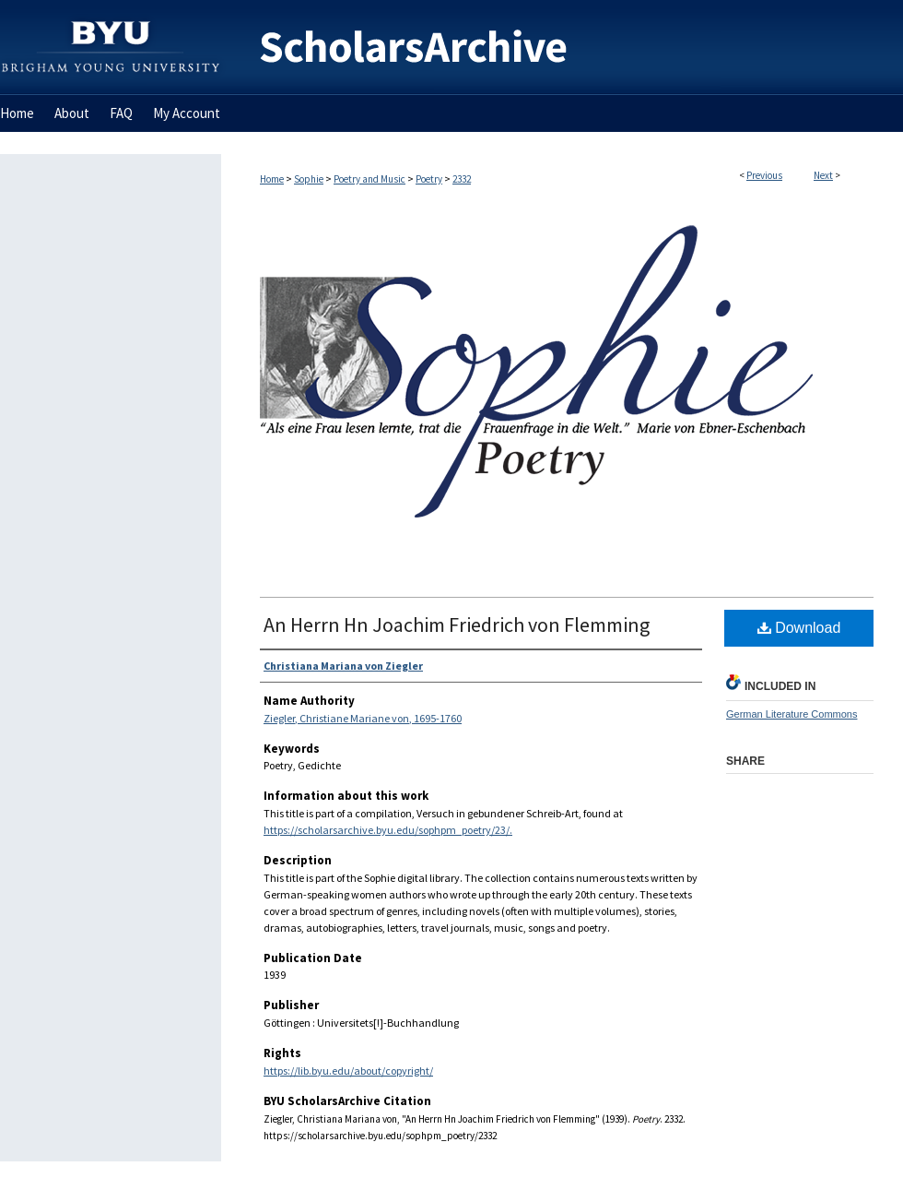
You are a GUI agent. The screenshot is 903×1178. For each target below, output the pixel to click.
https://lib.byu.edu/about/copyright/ (348, 1070)
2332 (461, 179)
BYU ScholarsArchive (562, 47)
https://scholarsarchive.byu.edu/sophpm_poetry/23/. (388, 830)
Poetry (429, 179)
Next (823, 175)
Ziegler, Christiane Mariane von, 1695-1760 (363, 718)
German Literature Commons (791, 714)
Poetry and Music (369, 179)
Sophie (308, 179)
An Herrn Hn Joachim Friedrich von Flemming (457, 624)
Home (272, 179)
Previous (764, 175)
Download (799, 628)
